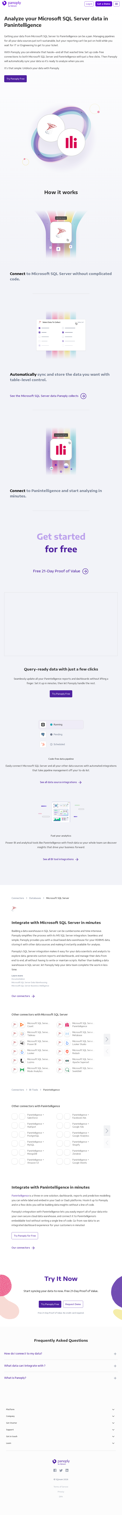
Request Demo (73, 1304)
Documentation (18, 979)
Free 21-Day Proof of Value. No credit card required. (61, 1313)
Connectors (18, 898)
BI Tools (34, 1089)
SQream (59, 1479)
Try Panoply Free (15, 78)
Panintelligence (51, 1089)
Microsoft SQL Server (57, 898)
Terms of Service (61, 1487)
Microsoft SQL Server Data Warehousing (29, 982)
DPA (61, 1497)
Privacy (61, 1492)
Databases (35, 898)
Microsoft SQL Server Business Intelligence (30, 986)
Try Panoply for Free (25, 1235)
